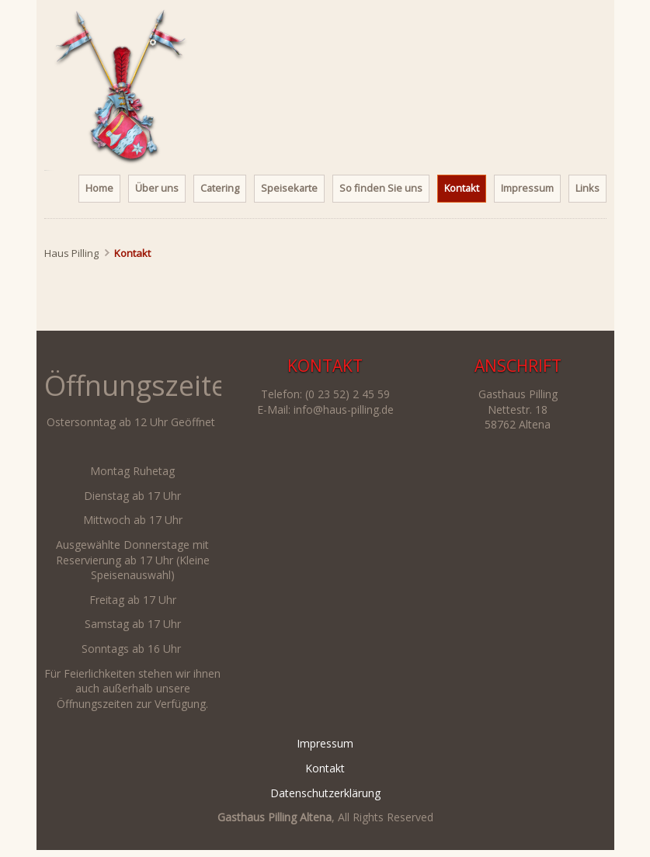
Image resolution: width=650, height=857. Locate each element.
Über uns (157, 188)
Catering (219, 188)
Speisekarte (289, 188)
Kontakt (325, 768)
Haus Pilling (71, 253)
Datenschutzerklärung (325, 793)
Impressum (527, 188)
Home (99, 188)
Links (587, 188)
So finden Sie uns (380, 188)
